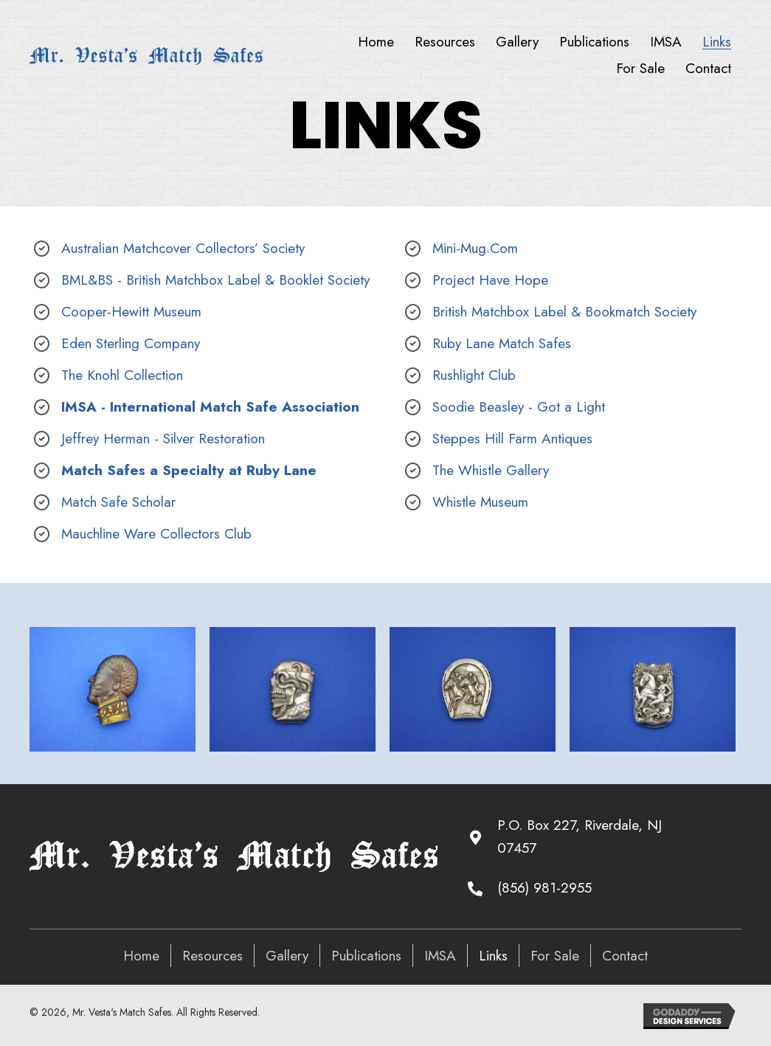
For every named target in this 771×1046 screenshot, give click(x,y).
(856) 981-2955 (544, 888)
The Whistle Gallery (490, 470)
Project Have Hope (490, 280)
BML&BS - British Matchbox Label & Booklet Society (215, 280)
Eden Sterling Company (130, 343)
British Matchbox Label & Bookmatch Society (564, 312)
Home (141, 956)
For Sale (554, 956)
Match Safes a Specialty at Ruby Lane (189, 470)
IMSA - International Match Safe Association (210, 407)
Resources (212, 956)
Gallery (287, 956)
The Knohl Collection (122, 375)
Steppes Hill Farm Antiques (512, 438)
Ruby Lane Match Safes (501, 343)
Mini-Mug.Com (475, 248)
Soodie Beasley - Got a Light (518, 407)
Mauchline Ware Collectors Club (156, 534)
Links (493, 956)
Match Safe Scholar (118, 502)
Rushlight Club (474, 375)
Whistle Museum (480, 502)
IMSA (440, 956)
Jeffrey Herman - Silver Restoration (163, 438)
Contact (625, 956)
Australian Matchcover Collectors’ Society (183, 248)
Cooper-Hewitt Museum (131, 312)
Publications (366, 956)
